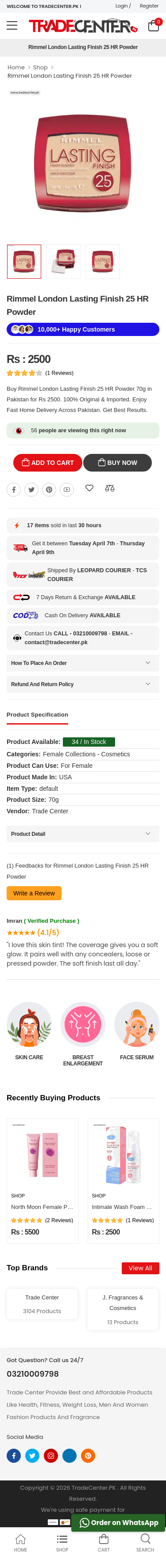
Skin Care (83, 1057)
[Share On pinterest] (49, 490)
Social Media (25, 1437)
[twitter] (32, 1456)
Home (16, 67)
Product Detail (28, 834)
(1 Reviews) (59, 373)
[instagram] (51, 1456)
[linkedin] (69, 1456)
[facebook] (14, 1456)
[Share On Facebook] (14, 490)
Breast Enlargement (136, 1060)
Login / (123, 5)
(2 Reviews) (59, 1220)
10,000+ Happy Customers (76, 329)
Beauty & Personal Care (29, 1060)
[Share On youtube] (67, 490)
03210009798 (33, 1374)
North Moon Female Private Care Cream (62, 1207)
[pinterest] (88, 1456)
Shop (40, 67)
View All (140, 1268)
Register (149, 5)
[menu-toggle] (12, 25)
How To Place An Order (39, 663)
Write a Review (34, 893)
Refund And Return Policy (42, 684)
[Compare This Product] (109, 488)
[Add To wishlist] (89, 488)
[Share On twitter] (31, 490)
